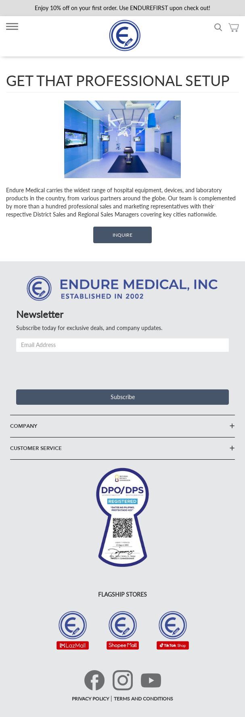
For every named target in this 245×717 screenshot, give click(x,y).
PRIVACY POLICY (90, 699)
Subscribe (123, 396)
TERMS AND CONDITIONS (143, 699)
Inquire (122, 235)
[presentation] (77, 367)
